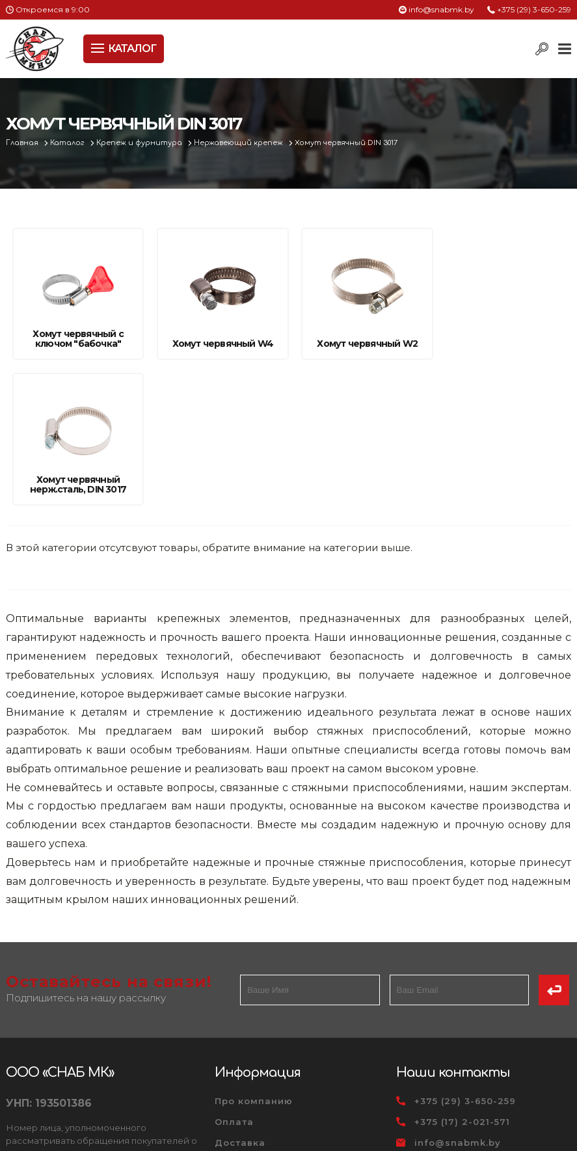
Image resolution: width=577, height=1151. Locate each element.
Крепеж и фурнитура (141, 143)
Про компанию (254, 956)
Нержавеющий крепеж (240, 143)
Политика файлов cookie (61, 1055)
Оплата (234, 977)
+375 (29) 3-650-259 (534, 9)
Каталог (68, 143)
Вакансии (240, 1060)
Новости (236, 1019)
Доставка (240, 998)
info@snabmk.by (441, 9)
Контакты (240, 1040)
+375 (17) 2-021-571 (462, 977)
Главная (23, 143)
